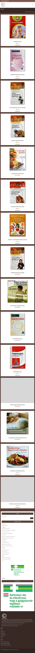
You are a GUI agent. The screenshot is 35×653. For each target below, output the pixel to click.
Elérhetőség (2, 636)
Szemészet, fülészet (4, 551)
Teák (2, 560)
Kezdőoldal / (27, 11)
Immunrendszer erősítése (5, 542)
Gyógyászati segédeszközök (5, 552)
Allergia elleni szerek (5, 525)
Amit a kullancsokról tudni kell (5, 641)
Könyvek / (30, 11)
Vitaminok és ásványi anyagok (6, 559)
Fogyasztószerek (4, 539)
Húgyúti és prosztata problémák (6, 544)
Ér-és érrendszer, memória (5, 531)
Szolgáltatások (3, 633)
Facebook (3, 578)
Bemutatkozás (3, 631)
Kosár (1, 637)
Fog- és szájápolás (4, 541)
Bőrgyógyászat (4, 527)
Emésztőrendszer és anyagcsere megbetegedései (8, 530)
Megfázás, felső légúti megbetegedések (7, 533)
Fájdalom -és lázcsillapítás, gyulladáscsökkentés (8, 536)
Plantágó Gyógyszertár (5, 0)
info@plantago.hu (20, 624)
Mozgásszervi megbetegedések (6, 557)
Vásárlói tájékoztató (3, 634)
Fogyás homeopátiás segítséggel (5, 643)
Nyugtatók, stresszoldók (5, 554)
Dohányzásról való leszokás (5, 528)
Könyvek (33, 11)
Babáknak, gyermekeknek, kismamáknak (7, 545)
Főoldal (2, 630)
